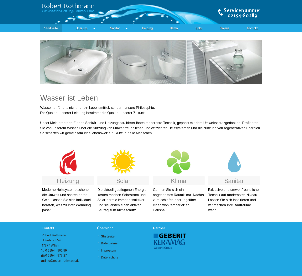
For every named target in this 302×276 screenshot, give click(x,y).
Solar (198, 28)
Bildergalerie (109, 243)
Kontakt (252, 28)
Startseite (51, 28)
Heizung (147, 28)
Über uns (85, 28)
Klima (174, 28)
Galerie (224, 28)
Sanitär (119, 28)
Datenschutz (109, 257)
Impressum (108, 250)
